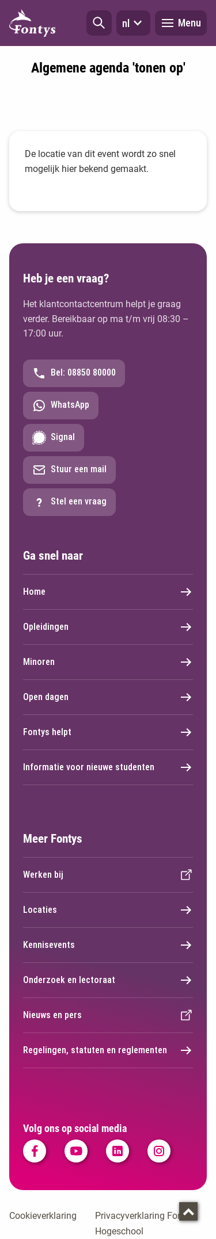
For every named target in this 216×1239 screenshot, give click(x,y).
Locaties (108, 910)
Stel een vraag (69, 502)
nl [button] (133, 23)
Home (108, 592)
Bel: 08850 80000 (74, 373)
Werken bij (108, 875)
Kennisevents (108, 945)
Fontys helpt (108, 732)
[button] (99, 23)
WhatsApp (60, 405)
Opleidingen (108, 627)
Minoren (108, 662)
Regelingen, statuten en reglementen (108, 1050)
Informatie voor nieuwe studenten (108, 767)
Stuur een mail (69, 470)
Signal (53, 438)
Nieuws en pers (108, 1015)
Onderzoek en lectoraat (108, 980)
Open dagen (108, 697)
